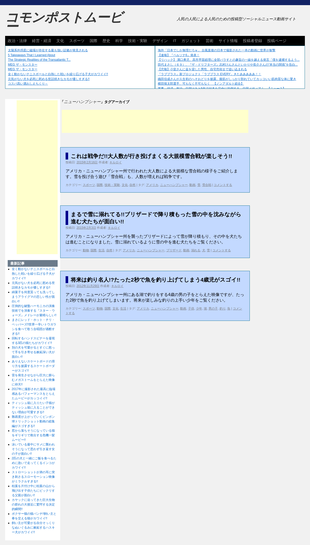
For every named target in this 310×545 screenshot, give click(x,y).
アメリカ (152, 185)
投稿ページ (276, 40)
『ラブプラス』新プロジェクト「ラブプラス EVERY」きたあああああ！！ (209, 74)
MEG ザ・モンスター (22, 64)
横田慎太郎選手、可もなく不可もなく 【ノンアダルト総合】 (201, 83)
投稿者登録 (252, 40)
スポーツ (77, 40)
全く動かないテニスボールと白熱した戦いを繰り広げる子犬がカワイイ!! (58, 74)
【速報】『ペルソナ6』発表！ (179, 55)
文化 (60, 40)
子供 (191, 308)
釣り (223, 308)
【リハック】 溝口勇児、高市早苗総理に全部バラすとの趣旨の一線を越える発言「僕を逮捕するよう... (228, 60)
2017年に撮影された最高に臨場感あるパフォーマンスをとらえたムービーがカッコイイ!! (34, 393)
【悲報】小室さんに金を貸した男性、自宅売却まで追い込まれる (202, 69)
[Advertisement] (155, 121)
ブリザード (174, 250)
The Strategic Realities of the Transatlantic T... (39, 60)
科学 (119, 40)
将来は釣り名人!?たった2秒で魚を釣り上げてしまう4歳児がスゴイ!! (155, 280)
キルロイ (115, 162)
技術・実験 (137, 40)
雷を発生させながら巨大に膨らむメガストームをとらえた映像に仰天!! (33, 379)
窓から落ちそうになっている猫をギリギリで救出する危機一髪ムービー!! (33, 435)
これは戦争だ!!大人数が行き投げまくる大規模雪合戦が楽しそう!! (151, 156)
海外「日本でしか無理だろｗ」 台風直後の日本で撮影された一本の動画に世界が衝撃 (216, 50)
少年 (199, 308)
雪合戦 (206, 185)
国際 (93, 40)
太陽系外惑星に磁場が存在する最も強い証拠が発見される (48, 50)
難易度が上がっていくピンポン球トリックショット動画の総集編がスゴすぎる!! (33, 421)
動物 (86, 250)
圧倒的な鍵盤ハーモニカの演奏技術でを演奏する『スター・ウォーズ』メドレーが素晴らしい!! (34, 310)
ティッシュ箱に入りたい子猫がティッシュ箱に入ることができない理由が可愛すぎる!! (33, 407)
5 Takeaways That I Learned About (31, 55)
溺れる (195, 250)
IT (174, 40)
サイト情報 (228, 40)
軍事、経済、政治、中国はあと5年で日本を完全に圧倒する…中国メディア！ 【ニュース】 (222, 88)
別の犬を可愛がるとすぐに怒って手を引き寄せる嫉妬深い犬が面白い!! (33, 352)
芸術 (209, 40)
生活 (101, 250)
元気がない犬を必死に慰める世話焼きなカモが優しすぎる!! (49, 79)
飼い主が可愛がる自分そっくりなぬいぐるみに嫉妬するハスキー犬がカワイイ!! (33, 527)
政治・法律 (17, 40)
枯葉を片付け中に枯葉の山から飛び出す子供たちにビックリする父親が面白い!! (33, 490)
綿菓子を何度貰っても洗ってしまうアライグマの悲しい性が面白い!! (33, 296)
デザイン (160, 40)
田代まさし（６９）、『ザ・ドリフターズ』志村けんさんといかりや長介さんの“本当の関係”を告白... (228, 64)
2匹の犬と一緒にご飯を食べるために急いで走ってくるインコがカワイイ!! (34, 463)
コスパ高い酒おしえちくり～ (28, 83)
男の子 (213, 308)
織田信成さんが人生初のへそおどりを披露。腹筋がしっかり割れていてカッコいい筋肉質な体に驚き (227, 79)
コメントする (223, 185)
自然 (132, 185)
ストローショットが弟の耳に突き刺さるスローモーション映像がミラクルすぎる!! (33, 476)
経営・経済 (41, 40)
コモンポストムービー (63, 22)
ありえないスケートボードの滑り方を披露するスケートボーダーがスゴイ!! (33, 366)
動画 (192, 185)
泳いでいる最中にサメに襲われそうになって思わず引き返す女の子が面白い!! (33, 449)
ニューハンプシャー (174, 185)
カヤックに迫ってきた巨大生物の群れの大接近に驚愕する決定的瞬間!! (33, 504)
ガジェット (191, 40)
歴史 (106, 40)
